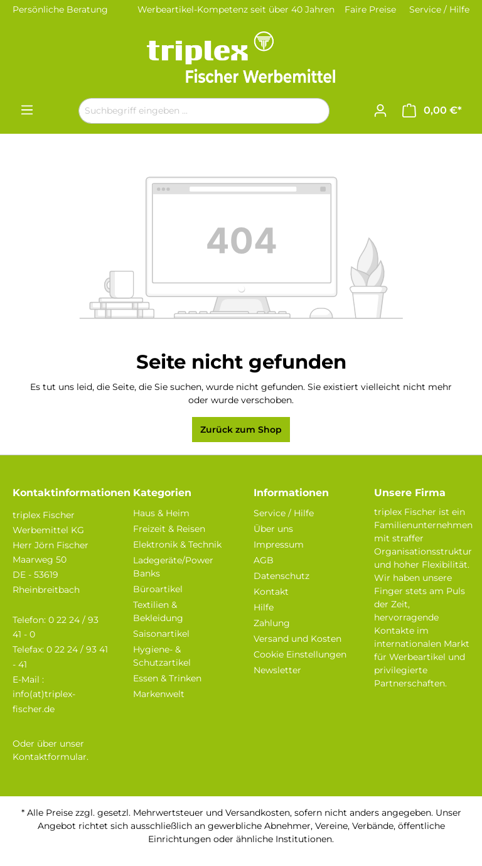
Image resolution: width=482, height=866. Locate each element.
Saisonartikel (161, 633)
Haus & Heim (161, 513)
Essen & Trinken (167, 678)
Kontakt (271, 591)
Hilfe (264, 607)
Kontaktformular (50, 756)
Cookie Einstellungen (300, 654)
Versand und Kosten (297, 638)
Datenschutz (281, 576)
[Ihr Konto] (380, 110)
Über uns (273, 528)
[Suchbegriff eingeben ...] (189, 111)
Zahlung (272, 623)
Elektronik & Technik (177, 544)
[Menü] (27, 110)
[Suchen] (314, 111)
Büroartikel (158, 589)
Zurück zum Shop (241, 429)
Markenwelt (159, 694)
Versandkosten (257, 812)
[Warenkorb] (432, 110)
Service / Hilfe (439, 9)
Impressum (279, 544)
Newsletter (277, 670)
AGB (264, 560)
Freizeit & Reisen (169, 528)
